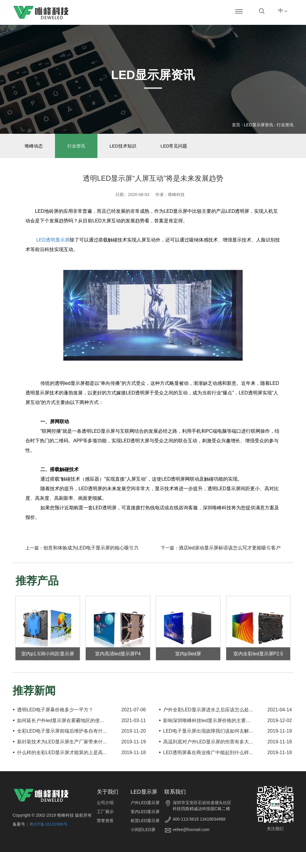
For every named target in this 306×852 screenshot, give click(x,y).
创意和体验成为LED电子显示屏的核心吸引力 (91, 548)
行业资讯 (285, 124)
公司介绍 (105, 802)
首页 (236, 124)
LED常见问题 (174, 145)
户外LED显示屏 (145, 802)
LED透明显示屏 (52, 239)
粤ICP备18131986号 (48, 824)
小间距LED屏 (143, 829)
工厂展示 (105, 811)
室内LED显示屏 (145, 811)
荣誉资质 (105, 820)
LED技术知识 (123, 145)
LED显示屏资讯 (258, 124)
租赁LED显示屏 (145, 820)
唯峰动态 (34, 145)
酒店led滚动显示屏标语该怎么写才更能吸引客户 (230, 548)
